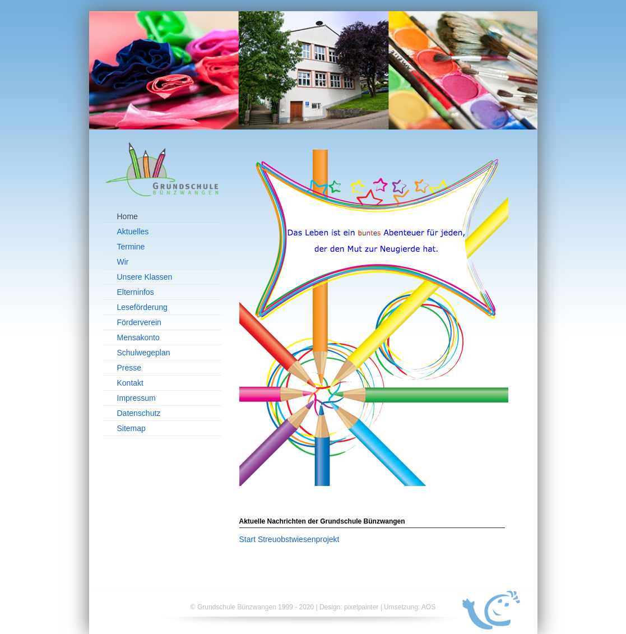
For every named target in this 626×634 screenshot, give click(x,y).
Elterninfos (135, 292)
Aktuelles (133, 231)
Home (127, 216)
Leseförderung (142, 307)
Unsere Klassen (145, 276)
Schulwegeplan (143, 352)
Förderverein (139, 322)
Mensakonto (138, 337)
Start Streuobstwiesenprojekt (289, 539)
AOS (428, 607)
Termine (131, 246)
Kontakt (130, 382)
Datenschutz (139, 413)
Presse (129, 367)
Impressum (136, 398)
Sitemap (131, 428)
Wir (123, 261)
